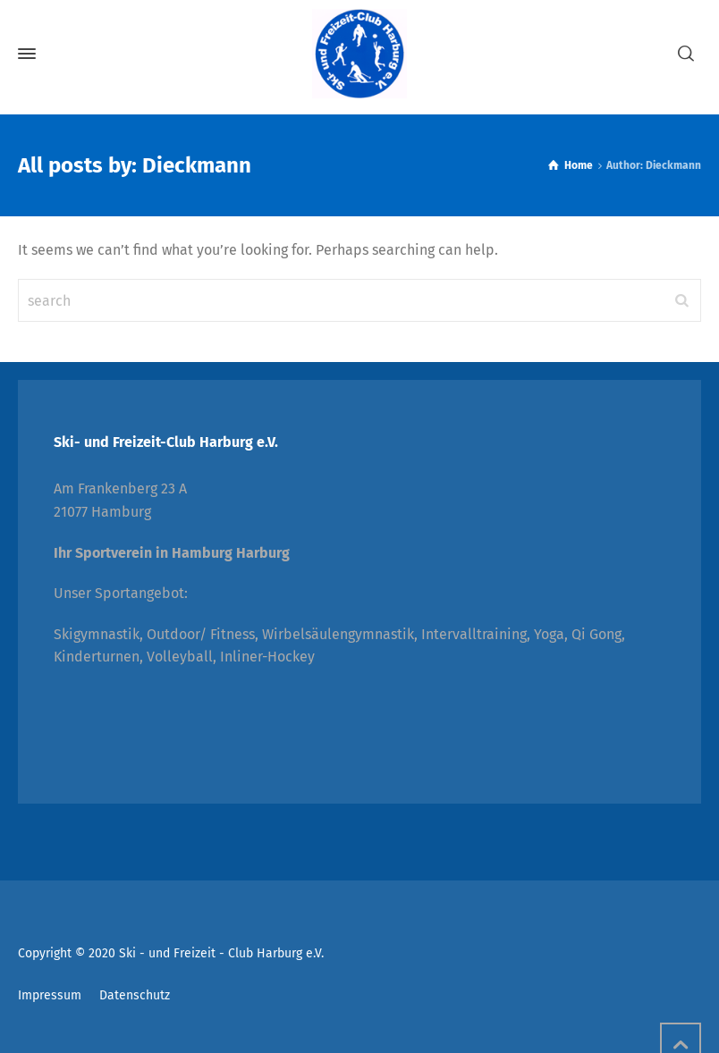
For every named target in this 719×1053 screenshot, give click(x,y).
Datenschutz (134, 995)
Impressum (49, 995)
